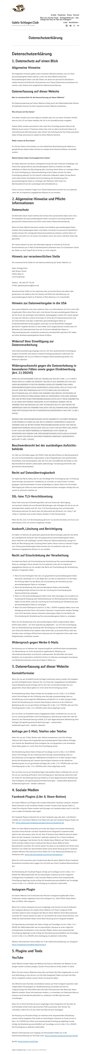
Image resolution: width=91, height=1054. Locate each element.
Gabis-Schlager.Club (25, 22)
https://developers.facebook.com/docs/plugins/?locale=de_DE (40, 823)
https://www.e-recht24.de (28, 1041)
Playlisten (62, 15)
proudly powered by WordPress (36, 1050)
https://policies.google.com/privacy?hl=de (61, 1035)
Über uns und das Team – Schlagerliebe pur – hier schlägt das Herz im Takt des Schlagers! (59, 18)
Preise (69, 15)
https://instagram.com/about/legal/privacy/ (29, 944)
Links (65, 22)
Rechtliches (73, 22)
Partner (76, 15)
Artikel (53, 15)
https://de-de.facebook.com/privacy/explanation (43, 854)
